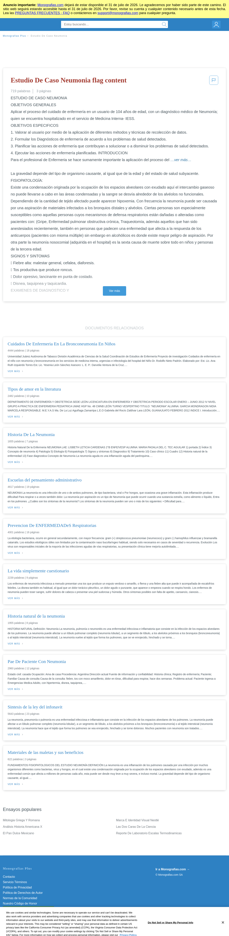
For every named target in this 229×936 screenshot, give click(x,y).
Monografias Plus (14, 36)
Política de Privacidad (17, 887)
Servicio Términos (15, 882)
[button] (213, 81)
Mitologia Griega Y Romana (21, 820)
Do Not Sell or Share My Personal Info (28, 908)
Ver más (114, 290)
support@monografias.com (118, 13)
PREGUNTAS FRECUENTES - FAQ (42, 13)
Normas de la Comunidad (20, 898)
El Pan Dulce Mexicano (18, 833)
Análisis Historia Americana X (22, 826)
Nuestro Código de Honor (20, 903)
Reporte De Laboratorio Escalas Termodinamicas (149, 833)
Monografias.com (50, 5)
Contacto (9, 876)
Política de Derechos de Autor (23, 892)
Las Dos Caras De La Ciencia (136, 826)
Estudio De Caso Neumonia (49, 36)
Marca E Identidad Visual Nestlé (137, 820)
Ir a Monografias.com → (173, 869)
